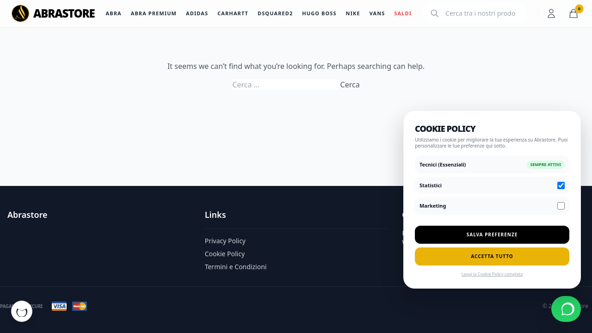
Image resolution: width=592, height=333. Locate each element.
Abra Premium (154, 13)
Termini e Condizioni (236, 266)
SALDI (403, 13)
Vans (377, 13)
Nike (353, 13)
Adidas (197, 13)
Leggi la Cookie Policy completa (492, 274)
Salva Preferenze (492, 234)
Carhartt (232, 13)
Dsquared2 (275, 13)
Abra (114, 13)
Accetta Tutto (492, 256)
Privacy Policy (225, 240)
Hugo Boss (319, 13)
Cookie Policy (225, 253)
